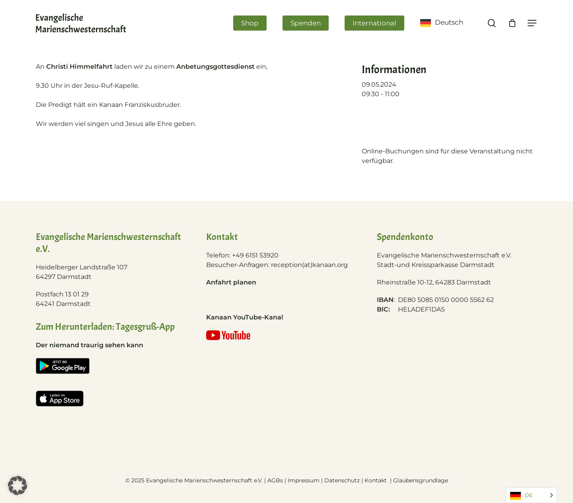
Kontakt (376, 480)
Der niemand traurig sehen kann (89, 345)
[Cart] (512, 23)
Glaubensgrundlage (420, 480)
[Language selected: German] (531, 495)
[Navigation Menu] (532, 23)
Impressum (304, 480)
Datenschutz (342, 480)
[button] (17, 485)
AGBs (275, 480)
